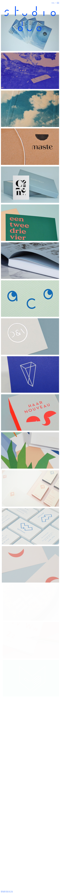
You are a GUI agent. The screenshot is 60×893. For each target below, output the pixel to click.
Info (53, 3)
